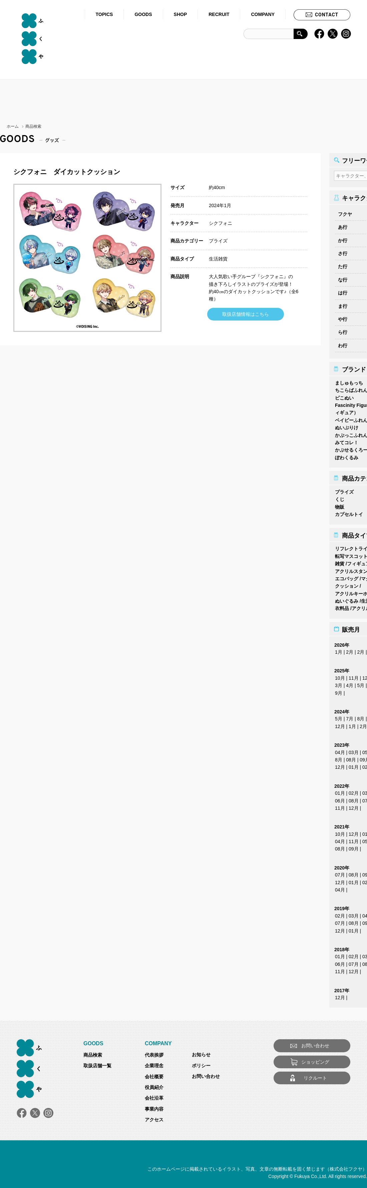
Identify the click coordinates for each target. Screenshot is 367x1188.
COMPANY (263, 14)
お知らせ (201, 1052)
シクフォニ (220, 223)
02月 (354, 791)
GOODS (143, 14)
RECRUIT (219, 14)
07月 (340, 872)
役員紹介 (154, 1085)
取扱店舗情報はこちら (245, 314)
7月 (349, 716)
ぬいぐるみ (346, 599)
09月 (354, 846)
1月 (338, 650)
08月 (351, 757)
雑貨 (339, 561)
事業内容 (154, 1107)
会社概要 (154, 1074)
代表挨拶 (154, 1053)
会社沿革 (154, 1096)
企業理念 (154, 1063)
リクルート (315, 1076)
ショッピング (315, 1060)
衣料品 (342, 606)
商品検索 (92, 1053)
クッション (346, 584)
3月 (338, 683)
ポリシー (201, 1063)
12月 (340, 724)
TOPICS (104, 14)
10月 (340, 676)
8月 (360, 716)
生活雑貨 (218, 258)
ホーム (13, 126)
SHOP (180, 14)
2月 (349, 650)
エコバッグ (346, 576)
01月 (354, 765)
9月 (338, 691)
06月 (340, 798)
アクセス (154, 1117)
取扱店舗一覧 (97, 1063)
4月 (349, 683)
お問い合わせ (206, 1074)
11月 (354, 676)
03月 (354, 750)
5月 (360, 683)
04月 (340, 750)
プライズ (218, 240)
